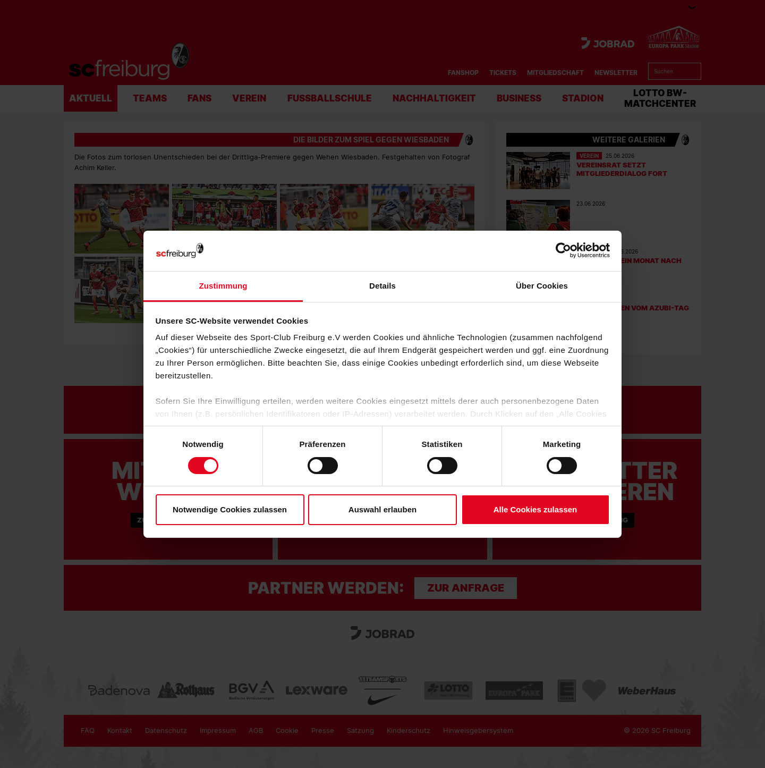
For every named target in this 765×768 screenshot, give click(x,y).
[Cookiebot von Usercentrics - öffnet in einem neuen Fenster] (563, 250)
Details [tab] (382, 285)
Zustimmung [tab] (223, 285)
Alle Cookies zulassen (535, 509)
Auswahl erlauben (382, 509)
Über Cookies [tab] (542, 285)
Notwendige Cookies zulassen (230, 509)
